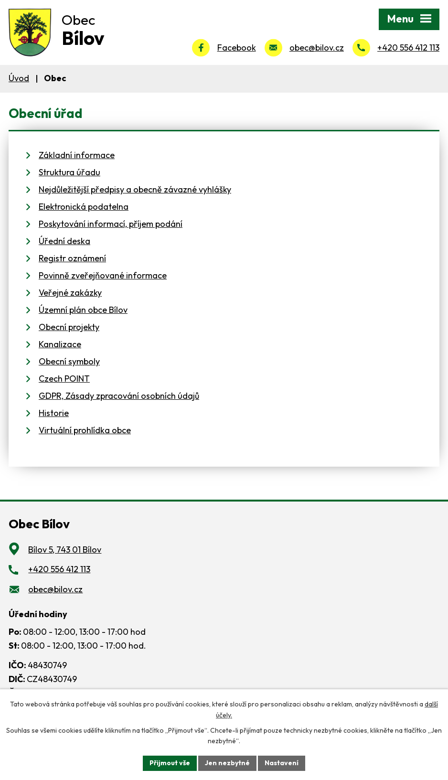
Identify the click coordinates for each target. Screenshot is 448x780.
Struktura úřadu (69, 172)
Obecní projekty (69, 326)
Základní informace (77, 155)
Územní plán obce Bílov (83, 309)
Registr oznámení (72, 258)
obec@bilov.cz (316, 47)
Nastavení (282, 763)
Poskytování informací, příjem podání (110, 223)
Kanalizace (60, 344)
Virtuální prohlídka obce (85, 430)
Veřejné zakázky (70, 292)
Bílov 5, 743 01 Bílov (64, 549)
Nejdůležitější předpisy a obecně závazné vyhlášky (135, 189)
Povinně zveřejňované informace (103, 275)
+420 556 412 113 (408, 47)
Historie (54, 412)
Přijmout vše (169, 763)
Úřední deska (64, 240)
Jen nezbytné (227, 763)
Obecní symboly (69, 361)
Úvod (19, 78)
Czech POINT (64, 378)
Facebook (236, 47)
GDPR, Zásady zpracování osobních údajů (119, 395)
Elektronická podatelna (83, 206)
